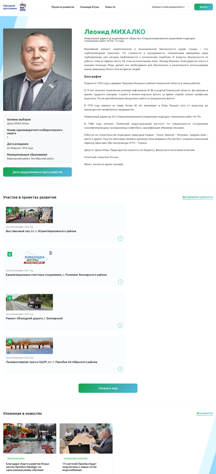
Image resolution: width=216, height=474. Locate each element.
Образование (112, 416)
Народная (10, 7)
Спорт (77, 427)
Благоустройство (114, 393)
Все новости (204, 288)
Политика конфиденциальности (107, 470)
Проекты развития (64, 7)
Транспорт (110, 412)
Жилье (77, 441)
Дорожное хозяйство (85, 431)
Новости (111, 7)
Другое (77, 455)
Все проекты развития (197, 196)
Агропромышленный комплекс (90, 450)
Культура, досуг (113, 402)
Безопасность (112, 421)
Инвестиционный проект (87, 445)
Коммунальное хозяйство (118, 407)
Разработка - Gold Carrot (200, 470)
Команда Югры (90, 7)
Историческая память (85, 436)
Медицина (110, 398)
